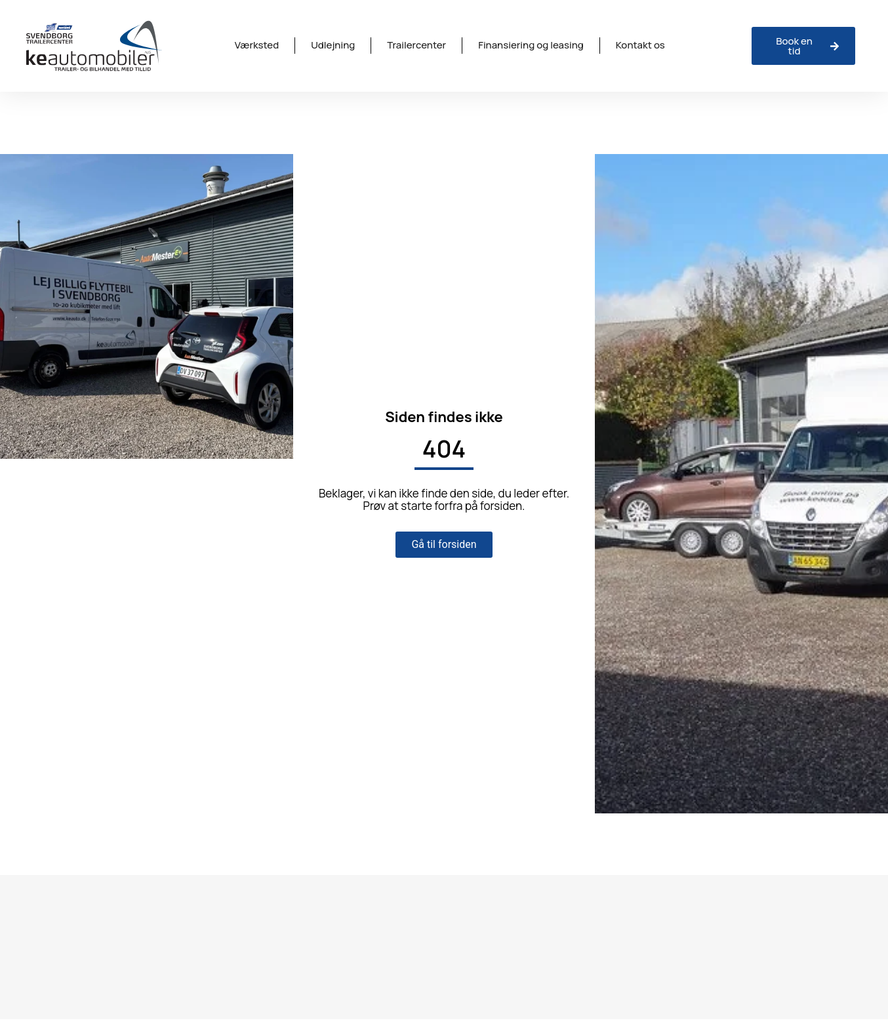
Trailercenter (416, 45)
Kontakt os (640, 45)
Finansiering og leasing (531, 45)
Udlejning (333, 45)
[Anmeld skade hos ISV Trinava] (803, 46)
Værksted (257, 45)
